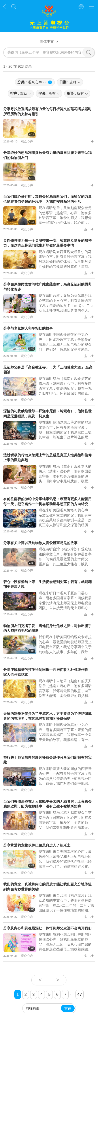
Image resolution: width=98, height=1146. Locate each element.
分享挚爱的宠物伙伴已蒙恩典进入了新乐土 (36, 845)
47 (79, 994)
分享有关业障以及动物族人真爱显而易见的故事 (40, 543)
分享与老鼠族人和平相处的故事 (28, 328)
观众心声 (27, 141)
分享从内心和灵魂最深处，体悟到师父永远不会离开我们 (47, 928)
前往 (67, 1008)
